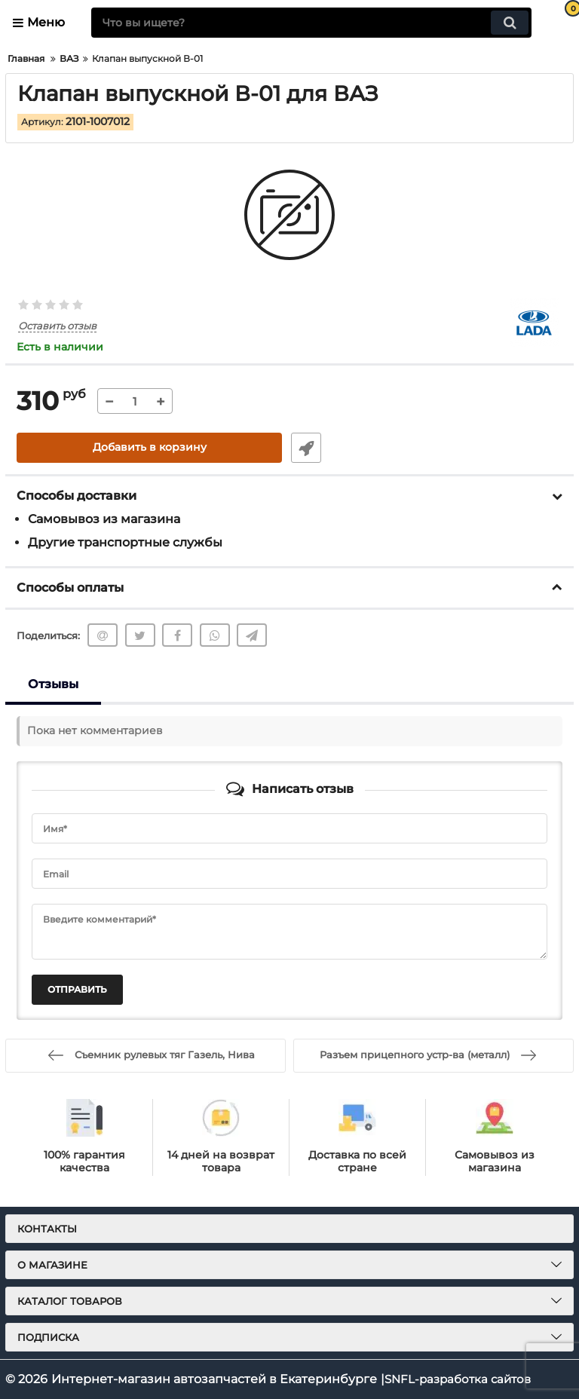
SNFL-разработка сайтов (461, 1379)
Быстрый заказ (305, 448)
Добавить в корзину (150, 448)
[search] (311, 23)
